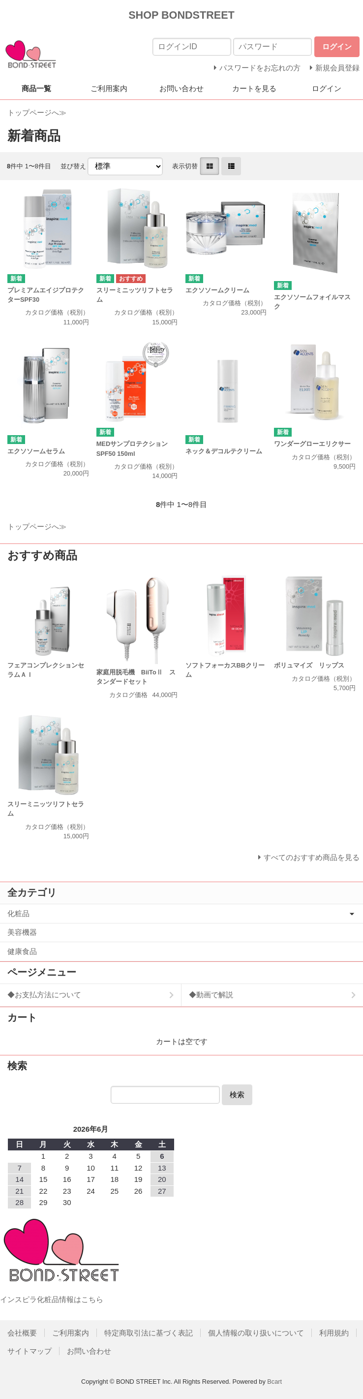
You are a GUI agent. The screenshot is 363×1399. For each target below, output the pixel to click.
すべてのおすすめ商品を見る (312, 857)
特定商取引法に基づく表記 (148, 1333)
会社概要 (22, 1333)
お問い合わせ (181, 88)
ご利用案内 (109, 88)
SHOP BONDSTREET (181, 15)
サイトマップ (29, 1351)
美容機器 (22, 932)
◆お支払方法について (44, 994)
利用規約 (334, 1333)
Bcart (274, 1381)
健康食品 (22, 951)
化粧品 (18, 913)
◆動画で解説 (211, 994)
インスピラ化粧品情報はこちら (51, 1299)
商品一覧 (36, 88)
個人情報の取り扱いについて (256, 1333)
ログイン (326, 88)
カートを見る (254, 88)
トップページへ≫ (36, 112)
